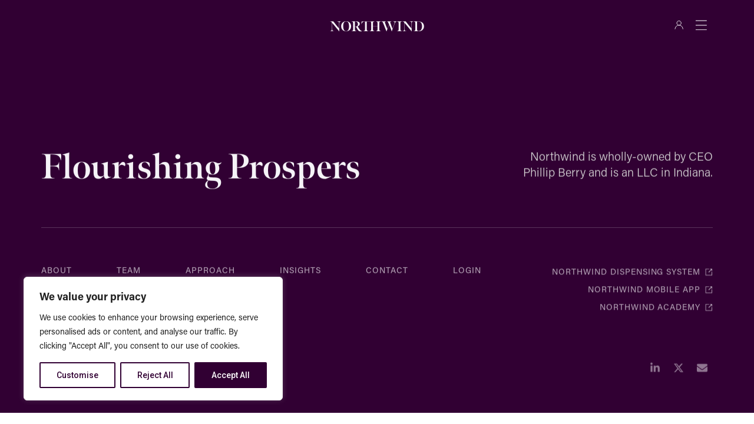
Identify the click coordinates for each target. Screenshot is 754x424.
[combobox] (95, 24)
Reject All (155, 375)
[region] (153, 338)
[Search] (168, 24)
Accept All (230, 375)
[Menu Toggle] (701, 24)
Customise (77, 375)
